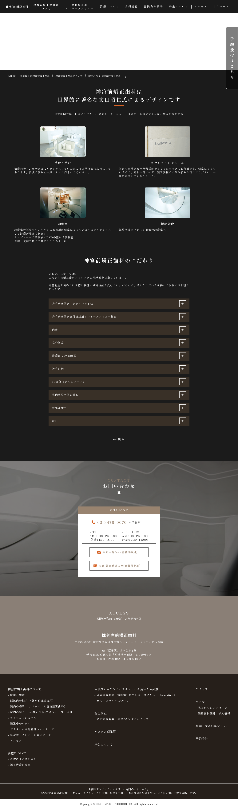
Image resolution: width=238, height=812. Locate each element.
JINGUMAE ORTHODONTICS (114, 807)
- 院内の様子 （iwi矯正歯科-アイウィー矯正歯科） (41, 715)
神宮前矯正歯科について (24, 692)
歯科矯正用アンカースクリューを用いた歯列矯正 (127, 692)
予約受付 (202, 741)
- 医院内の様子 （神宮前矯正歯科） (31, 703)
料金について (103, 747)
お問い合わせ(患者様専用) (122, 554)
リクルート (203, 704)
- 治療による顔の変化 (22, 762)
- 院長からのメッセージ (211, 710)
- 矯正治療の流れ (19, 767)
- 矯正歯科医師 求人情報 (213, 716)
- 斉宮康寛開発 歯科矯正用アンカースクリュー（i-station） (135, 698)
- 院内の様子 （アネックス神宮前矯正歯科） (37, 709)
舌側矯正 (100, 716)
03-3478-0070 (112, 524)
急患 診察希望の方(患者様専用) (122, 569)
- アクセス (15, 743)
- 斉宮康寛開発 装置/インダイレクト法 (121, 722)
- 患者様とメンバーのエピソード (29, 738)
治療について (17, 756)
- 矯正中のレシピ (19, 726)
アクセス (202, 692)
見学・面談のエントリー (212, 728)
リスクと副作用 (105, 734)
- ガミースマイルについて (111, 703)
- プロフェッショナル (22, 720)
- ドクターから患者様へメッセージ (31, 732)
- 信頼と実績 (16, 698)
